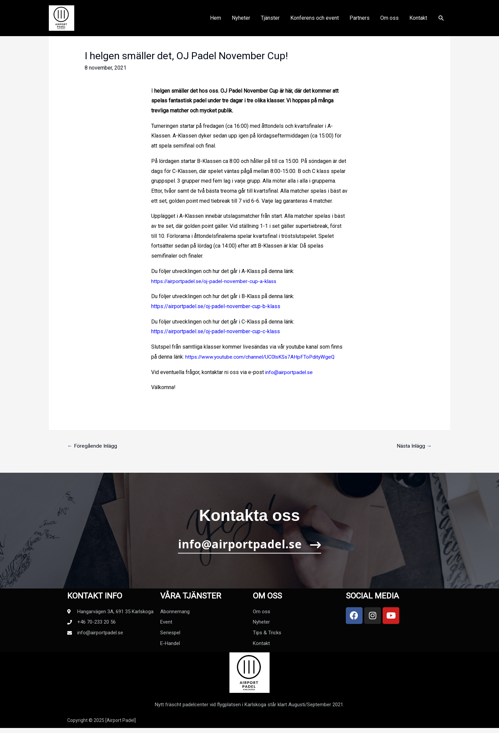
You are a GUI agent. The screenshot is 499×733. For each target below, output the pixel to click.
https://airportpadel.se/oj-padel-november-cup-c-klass (215, 331)
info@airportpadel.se (289, 372)
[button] (249, 548)
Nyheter (241, 20)
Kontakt (418, 20)
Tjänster (270, 20)
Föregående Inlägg (92, 446)
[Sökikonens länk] (441, 20)
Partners (360, 20)
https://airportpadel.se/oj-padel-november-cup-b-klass (215, 306)
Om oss (389, 20)
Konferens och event (314, 20)
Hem (215, 20)
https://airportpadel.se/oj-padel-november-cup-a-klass (215, 281)
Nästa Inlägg (414, 446)
